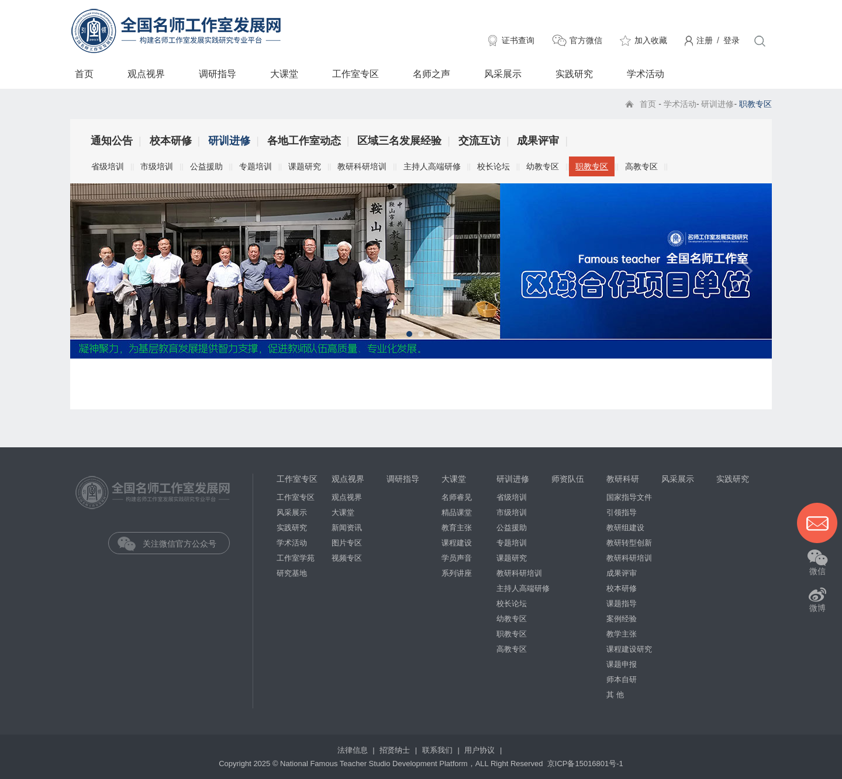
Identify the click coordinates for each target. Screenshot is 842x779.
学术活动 (645, 74)
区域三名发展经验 (399, 141)
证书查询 (518, 40)
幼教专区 (542, 166)
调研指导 (217, 74)
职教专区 (591, 166)
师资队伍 (567, 479)
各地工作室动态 (304, 141)
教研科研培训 (362, 166)
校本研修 (171, 141)
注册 (704, 40)
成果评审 (538, 141)
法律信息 (353, 750)
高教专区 (641, 166)
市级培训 (156, 166)
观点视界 (146, 74)
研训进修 (717, 104)
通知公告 (112, 141)
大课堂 (284, 74)
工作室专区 (355, 74)
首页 (84, 74)
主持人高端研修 (432, 166)
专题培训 (255, 166)
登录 (731, 40)
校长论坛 (493, 166)
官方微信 (586, 40)
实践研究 (574, 74)
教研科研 (622, 479)
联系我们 (438, 750)
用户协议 (480, 750)
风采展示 (503, 74)
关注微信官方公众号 (177, 543)
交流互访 (479, 141)
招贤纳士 (395, 750)
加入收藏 (650, 40)
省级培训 (107, 166)
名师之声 (431, 74)
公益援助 (206, 166)
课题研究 (304, 166)
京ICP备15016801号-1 (585, 763)
